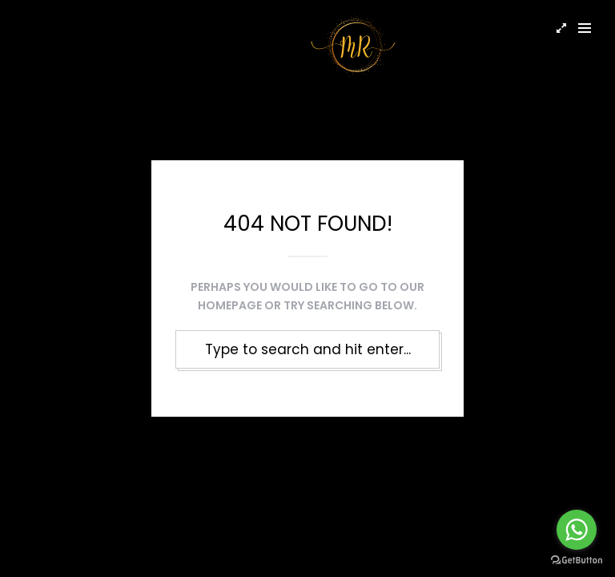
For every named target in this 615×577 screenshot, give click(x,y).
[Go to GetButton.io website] (576, 560)
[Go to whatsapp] (577, 530)
